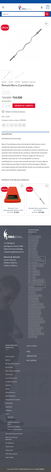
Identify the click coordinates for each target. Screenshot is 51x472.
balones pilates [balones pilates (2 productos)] (33, 245)
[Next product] (3, 92)
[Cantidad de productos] (6, 105)
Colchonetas (9, 374)
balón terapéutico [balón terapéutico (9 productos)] (33, 280)
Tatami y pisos (9, 446)
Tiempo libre (9, 450)
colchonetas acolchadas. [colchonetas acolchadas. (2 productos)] (35, 295)
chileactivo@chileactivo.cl (14, 252)
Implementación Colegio (12, 399)
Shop (11, 82)
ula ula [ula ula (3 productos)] (30, 336)
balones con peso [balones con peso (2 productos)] (33, 242)
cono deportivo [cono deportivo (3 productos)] (33, 304)
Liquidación (8, 407)
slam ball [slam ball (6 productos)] (38, 330)
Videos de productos (11, 454)
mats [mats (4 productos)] (36, 322)
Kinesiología (9, 403)
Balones (7, 360)
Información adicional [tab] (11, 139)
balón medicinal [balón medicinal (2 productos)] (33, 254)
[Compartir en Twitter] (12, 125)
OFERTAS (23, 120)
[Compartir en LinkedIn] (24, 125)
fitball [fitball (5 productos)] (39, 313)
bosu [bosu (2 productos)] (30, 289)
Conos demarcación (11, 378)
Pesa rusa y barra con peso (15, 429)
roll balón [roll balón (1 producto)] (31, 330)
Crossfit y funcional (11, 381)
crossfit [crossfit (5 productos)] (40, 304)
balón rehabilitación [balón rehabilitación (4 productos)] (34, 274)
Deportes (8, 385)
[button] (3, 7)
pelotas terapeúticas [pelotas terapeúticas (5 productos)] (34, 324)
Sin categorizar (9, 443)
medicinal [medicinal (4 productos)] (41, 322)
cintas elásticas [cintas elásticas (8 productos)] (37, 289)
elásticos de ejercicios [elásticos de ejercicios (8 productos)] (34, 310)
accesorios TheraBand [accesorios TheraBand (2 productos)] (34, 236)
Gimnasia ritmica (10, 392)
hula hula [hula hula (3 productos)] (37, 316)
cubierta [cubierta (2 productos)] (31, 307)
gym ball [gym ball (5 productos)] (31, 316)
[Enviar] (47, 14)
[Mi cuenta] (42, 7)
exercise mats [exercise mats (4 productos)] (32, 313)
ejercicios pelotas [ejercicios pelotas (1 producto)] (39, 307)
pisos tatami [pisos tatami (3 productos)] (39, 327)
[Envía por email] (16, 125)
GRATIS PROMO (10, 396)
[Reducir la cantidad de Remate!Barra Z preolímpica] (3, 105)
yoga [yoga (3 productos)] (35, 336)
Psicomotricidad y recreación (14, 433)
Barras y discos (28, 82)
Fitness (7, 389)
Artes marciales (9, 356)
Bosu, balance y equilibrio (12, 371)
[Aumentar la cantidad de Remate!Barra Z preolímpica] (9, 105)
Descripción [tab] (7, 134)
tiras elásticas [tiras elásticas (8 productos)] (39, 333)
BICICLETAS (9, 367)
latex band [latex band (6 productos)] (31, 319)
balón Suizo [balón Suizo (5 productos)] (32, 277)
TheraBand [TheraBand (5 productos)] (31, 333)
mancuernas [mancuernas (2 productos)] (39, 319)
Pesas (17, 82)
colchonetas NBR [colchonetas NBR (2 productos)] (33, 298)
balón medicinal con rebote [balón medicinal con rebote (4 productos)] (36, 265)
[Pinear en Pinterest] (20, 125)
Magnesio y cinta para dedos (13, 423)
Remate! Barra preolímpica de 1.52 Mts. (38, 209)
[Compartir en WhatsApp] (4, 125)
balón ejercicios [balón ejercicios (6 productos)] (33, 251)
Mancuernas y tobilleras (14, 426)
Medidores (8, 410)
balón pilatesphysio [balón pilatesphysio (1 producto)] (34, 271)
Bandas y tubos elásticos (12, 363)
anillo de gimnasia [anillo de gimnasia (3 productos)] (33, 239)
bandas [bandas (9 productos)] (42, 280)
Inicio (4, 82)
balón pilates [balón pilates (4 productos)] (32, 268)
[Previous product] (8, 92)
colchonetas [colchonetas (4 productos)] (32, 292)
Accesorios (10, 417)
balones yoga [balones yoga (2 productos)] (32, 248)
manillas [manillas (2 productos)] (31, 322)
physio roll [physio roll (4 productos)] (31, 327)
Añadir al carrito (24, 106)
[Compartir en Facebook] (8, 125)
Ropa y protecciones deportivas (11, 438)
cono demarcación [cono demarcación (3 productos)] (33, 301)
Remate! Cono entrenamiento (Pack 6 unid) (13, 209)
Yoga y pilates (9, 457)
